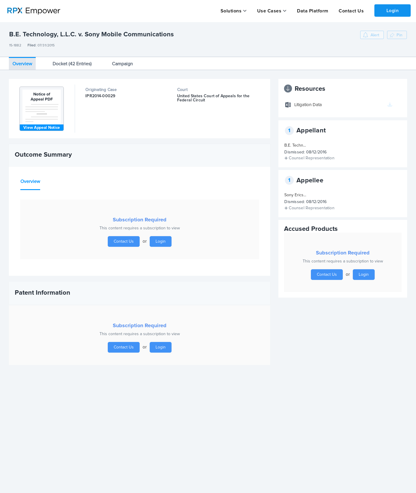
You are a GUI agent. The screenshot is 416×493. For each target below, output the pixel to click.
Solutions (231, 11)
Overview (22, 63)
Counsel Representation (311, 158)
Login (392, 10)
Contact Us (351, 11)
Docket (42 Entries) (72, 63)
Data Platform (312, 11)
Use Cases (269, 11)
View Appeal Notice (41, 128)
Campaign (122, 63)
